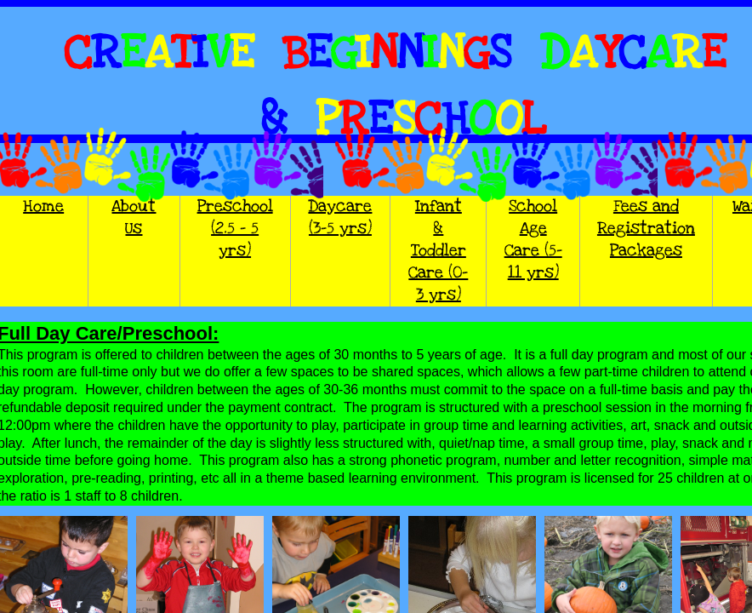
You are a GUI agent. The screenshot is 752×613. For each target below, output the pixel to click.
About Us (133, 217)
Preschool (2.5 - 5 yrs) (235, 228)
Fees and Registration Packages (646, 228)
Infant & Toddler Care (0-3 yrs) (438, 251)
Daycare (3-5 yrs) (340, 217)
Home (43, 206)
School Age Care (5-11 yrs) (533, 240)
